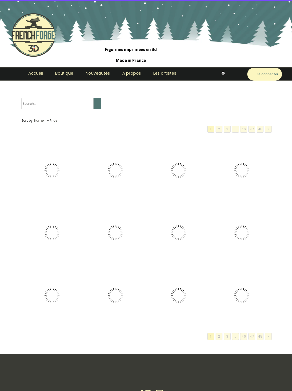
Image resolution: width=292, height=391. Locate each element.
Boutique (64, 73)
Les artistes (164, 73)
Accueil (35, 73)
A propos (131, 73)
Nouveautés (98, 73)
